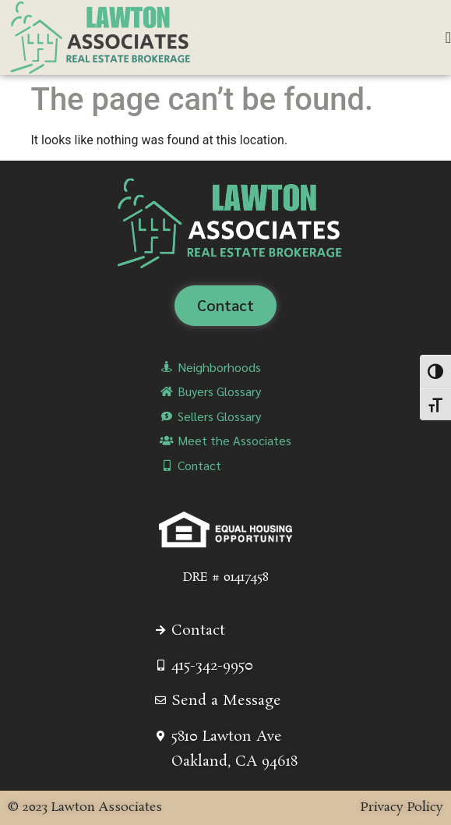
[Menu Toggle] (448, 37)
